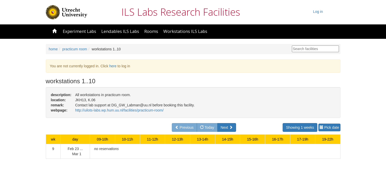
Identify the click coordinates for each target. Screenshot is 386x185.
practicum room (74, 49)
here (112, 66)
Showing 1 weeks (300, 127)
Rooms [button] (151, 31)
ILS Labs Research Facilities (180, 11)
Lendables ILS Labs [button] (120, 31)
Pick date (329, 127)
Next (227, 127)
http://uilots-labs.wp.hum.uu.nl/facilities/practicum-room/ (119, 110)
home (53, 49)
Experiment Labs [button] (79, 31)
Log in (318, 12)
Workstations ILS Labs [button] (185, 31)
